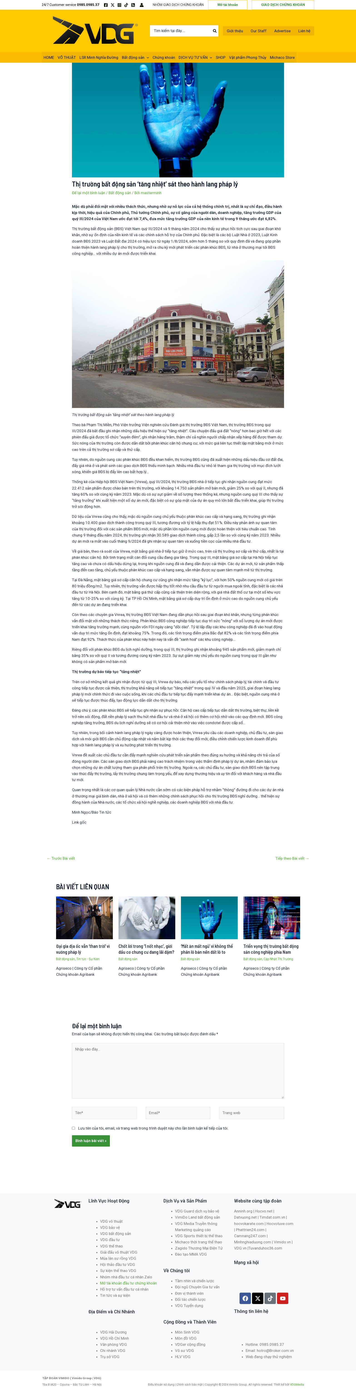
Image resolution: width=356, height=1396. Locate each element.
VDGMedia (297, 1384)
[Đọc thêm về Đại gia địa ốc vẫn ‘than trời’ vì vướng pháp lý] (84, 917)
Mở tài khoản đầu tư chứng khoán (129, 1283)
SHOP (220, 57)
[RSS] (133, 5)
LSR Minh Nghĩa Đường (98, 57)
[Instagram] (119, 5)
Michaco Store (282, 57)
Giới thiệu (235, 31)
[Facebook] (106, 5)
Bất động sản (135, 57)
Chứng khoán (164, 57)
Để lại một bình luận (88, 193)
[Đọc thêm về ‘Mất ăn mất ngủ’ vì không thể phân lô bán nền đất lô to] (209, 917)
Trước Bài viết (61, 858)
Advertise (282, 31)
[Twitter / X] (113, 5)
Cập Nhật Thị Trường (278, 959)
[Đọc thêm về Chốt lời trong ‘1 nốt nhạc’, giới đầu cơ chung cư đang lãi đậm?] (147, 917)
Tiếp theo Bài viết (292, 858)
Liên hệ (304, 31)
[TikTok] (126, 5)
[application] (146, 57)
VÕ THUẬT (67, 57)
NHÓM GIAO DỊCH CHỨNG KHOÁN (178, 5)
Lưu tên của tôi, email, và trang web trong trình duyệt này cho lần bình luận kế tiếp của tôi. (153, 1128)
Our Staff (259, 31)
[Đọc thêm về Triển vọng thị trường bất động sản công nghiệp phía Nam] (271, 917)
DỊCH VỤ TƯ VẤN (195, 57)
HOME (49, 57)
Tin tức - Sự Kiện (87, 959)
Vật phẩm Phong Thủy (247, 57)
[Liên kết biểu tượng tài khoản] (142, 5)
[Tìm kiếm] (215, 30)
